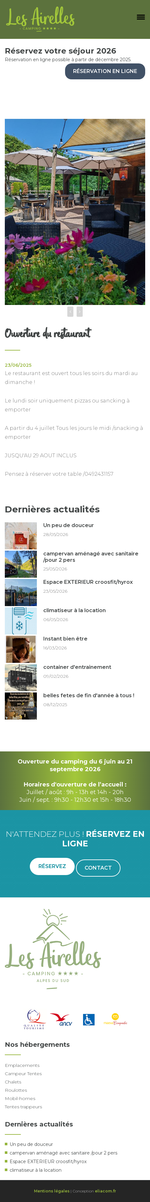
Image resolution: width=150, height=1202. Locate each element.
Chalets (13, 1082)
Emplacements (22, 1065)
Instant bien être (65, 639)
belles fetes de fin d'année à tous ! (88, 695)
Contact (98, 868)
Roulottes (16, 1090)
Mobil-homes (20, 1098)
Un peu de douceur (68, 525)
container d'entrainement (77, 667)
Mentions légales (52, 1191)
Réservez (52, 866)
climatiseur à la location (74, 610)
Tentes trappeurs (23, 1107)
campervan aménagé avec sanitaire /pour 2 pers (63, 1153)
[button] (140, 17)
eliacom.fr (105, 1191)
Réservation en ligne (105, 71)
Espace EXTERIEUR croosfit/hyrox (88, 582)
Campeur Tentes (23, 1073)
